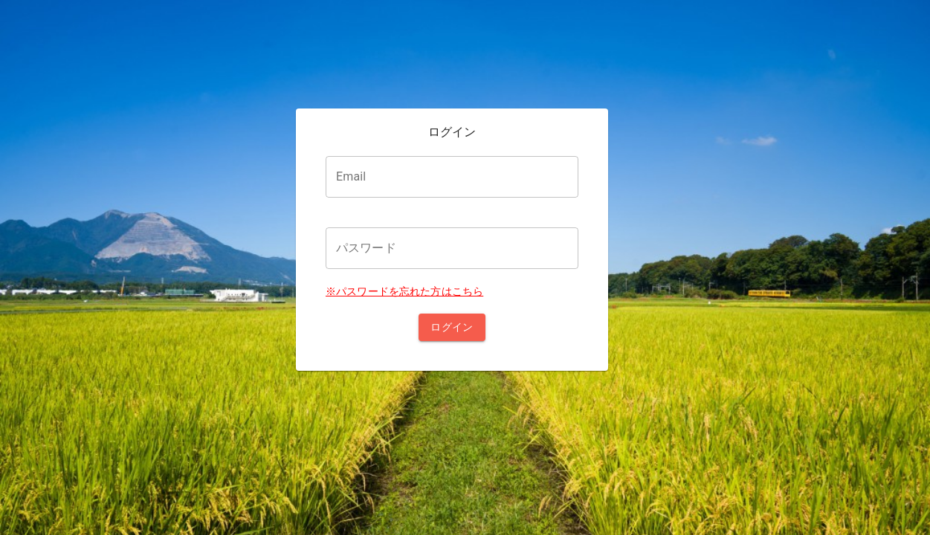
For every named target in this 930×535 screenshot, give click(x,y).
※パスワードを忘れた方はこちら (404, 291)
